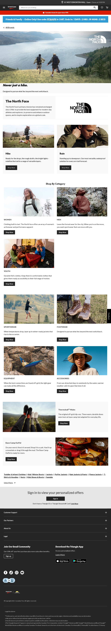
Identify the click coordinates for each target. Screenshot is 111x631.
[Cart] (107, 7)
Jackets (49, 474)
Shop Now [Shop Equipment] (9, 391)
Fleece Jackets (95, 474)
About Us (55, 528)
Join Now (74, 504)
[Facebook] (5, 572)
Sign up (8, 556)
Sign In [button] (55, 499)
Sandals (49, 477)
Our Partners (55, 520)
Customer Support (55, 512)
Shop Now (11, 168)
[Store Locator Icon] (62, 2)
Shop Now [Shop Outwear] (9, 340)
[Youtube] (22, 572)
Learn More (60, 555)
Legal (55, 536)
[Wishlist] (102, 7)
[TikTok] (11, 572)
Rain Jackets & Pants (78, 474)
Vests (22, 477)
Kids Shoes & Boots (35, 477)
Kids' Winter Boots (36, 474)
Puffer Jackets (61, 474)
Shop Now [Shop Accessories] (62, 391)
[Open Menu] (4, 7)
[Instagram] (16, 572)
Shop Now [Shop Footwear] (62, 340)
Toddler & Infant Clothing (15, 474)
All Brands (10, 27)
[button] (94, 7)
